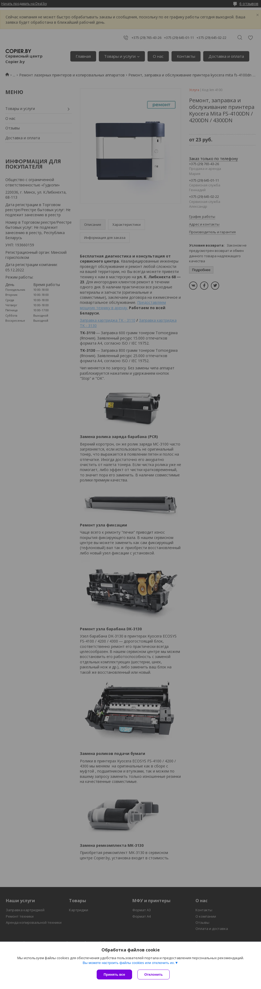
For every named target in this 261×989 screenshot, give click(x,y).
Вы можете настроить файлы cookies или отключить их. (129, 963)
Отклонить (153, 974)
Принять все (114, 974)
